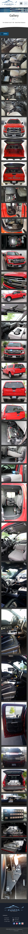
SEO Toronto (12, 930)
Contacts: (5, 915)
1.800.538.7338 (17, 921)
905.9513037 (17, 919)
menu (5, 33)
